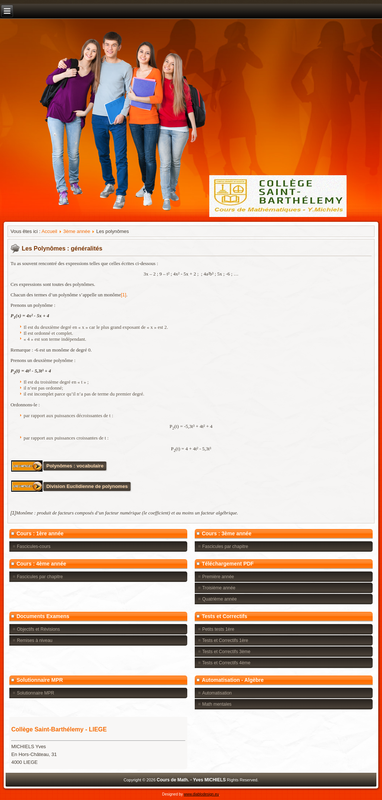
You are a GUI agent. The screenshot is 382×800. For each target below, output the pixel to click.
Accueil (49, 231)
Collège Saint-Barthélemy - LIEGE (59, 729)
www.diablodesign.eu (201, 794)
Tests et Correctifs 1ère (225, 640)
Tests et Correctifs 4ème (226, 662)
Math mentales (217, 704)
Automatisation (217, 693)
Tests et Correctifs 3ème (226, 651)
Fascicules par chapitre (225, 546)
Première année (218, 576)
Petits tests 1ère (218, 629)
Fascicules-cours (33, 546)
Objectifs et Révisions (38, 629)
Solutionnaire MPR (35, 693)
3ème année (76, 231)
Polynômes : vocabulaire (74, 466)
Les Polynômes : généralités (62, 248)
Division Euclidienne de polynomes (87, 486)
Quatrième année (219, 599)
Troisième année (218, 587)
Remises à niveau (34, 640)
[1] (123, 294)
